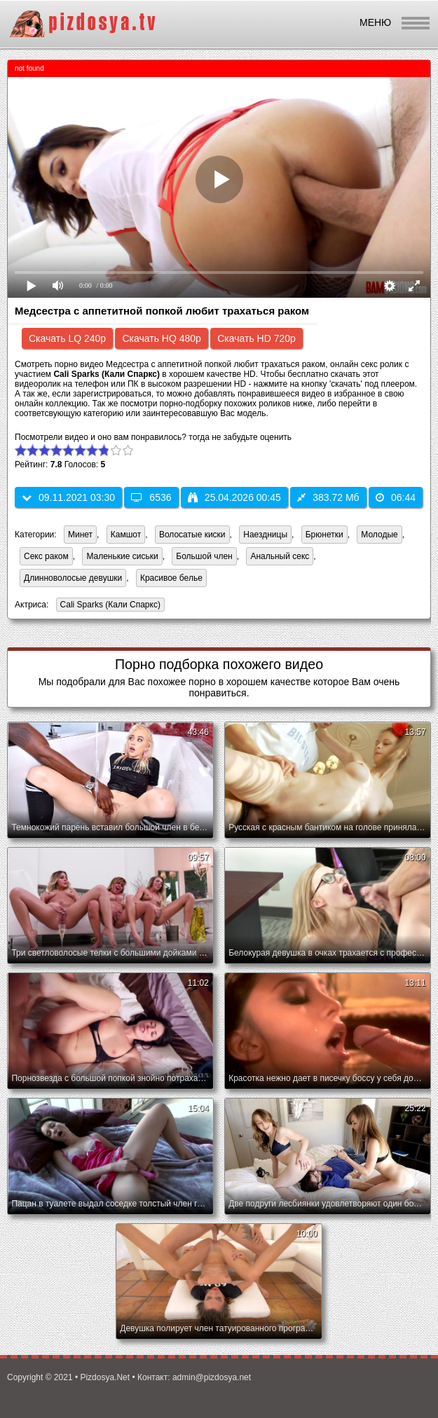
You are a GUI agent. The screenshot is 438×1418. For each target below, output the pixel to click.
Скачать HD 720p (256, 338)
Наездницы (265, 534)
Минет (80, 534)
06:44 (396, 497)
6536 (151, 497)
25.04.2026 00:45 (234, 497)
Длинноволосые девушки (73, 578)
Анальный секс (279, 556)
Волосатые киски (192, 534)
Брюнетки (324, 534)
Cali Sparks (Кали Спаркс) (108, 606)
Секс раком (46, 556)
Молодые (379, 534)
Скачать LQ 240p (67, 338)
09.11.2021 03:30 (68, 497)
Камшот (126, 534)
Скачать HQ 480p (161, 338)
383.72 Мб (328, 497)
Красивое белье (171, 578)
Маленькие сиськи (122, 556)
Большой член (204, 556)
